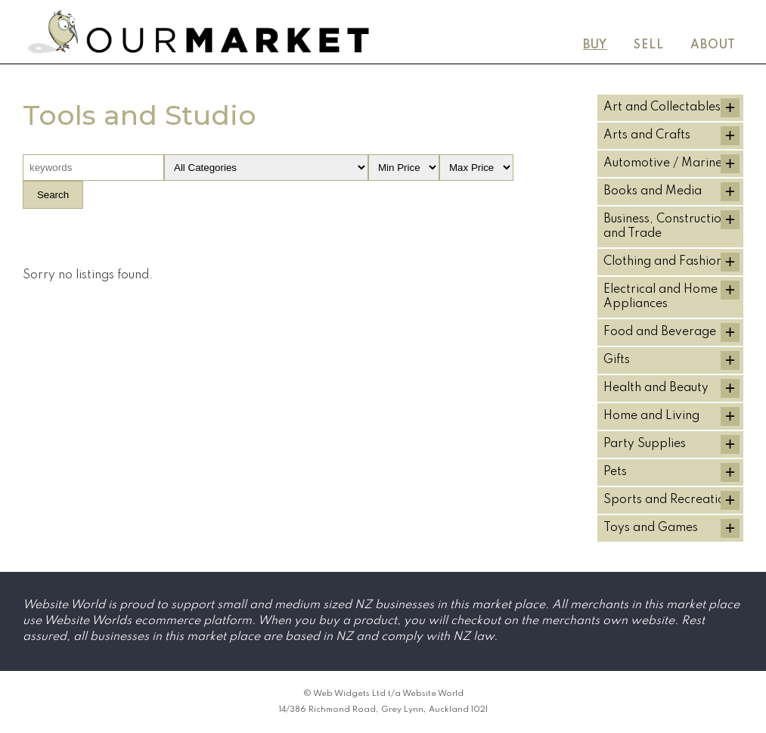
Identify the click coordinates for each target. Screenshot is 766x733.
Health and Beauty (656, 388)
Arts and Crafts (646, 135)
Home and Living (651, 416)
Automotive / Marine (662, 163)
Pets (615, 472)
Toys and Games (650, 528)
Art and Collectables (662, 107)
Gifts (616, 360)
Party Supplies (644, 444)
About (713, 45)
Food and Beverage (659, 332)
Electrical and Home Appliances (660, 297)
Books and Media (652, 191)
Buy (595, 45)
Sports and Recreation (667, 500)
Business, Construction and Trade (665, 226)
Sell (649, 45)
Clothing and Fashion (663, 262)
